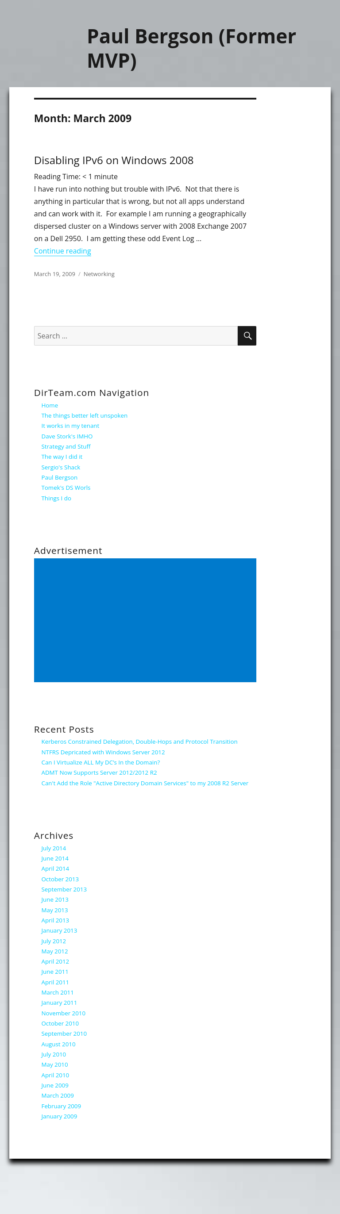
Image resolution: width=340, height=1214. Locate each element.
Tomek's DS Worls (66, 488)
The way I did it (62, 457)
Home (50, 405)
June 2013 (55, 899)
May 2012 (55, 951)
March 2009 (58, 1095)
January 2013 (59, 930)
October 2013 (60, 879)
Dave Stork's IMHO (67, 436)
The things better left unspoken (85, 415)
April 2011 (56, 982)
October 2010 (60, 1023)
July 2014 (54, 848)
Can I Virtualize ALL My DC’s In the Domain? (101, 762)
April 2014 (56, 868)
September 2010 (64, 1033)
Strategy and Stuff (66, 446)
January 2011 (59, 1003)
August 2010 (59, 1044)
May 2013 (55, 910)
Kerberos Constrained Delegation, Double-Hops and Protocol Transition (140, 741)
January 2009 (59, 1116)
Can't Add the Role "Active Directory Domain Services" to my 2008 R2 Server (145, 783)
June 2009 (55, 1085)
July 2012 (54, 941)
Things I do (56, 498)
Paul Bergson (60, 477)
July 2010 (54, 1054)
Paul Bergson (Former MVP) (191, 48)
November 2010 (64, 1013)
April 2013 (56, 920)
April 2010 (56, 1075)
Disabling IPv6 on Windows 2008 (114, 160)
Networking (99, 274)
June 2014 (55, 858)
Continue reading (62, 251)
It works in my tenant (71, 426)
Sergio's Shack (61, 467)
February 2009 (61, 1106)
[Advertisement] (146, 621)
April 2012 (56, 961)
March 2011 (58, 992)
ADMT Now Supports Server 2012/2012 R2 (99, 772)
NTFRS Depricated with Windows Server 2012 (103, 752)
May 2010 (55, 1064)
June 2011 (55, 972)
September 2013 (64, 889)
